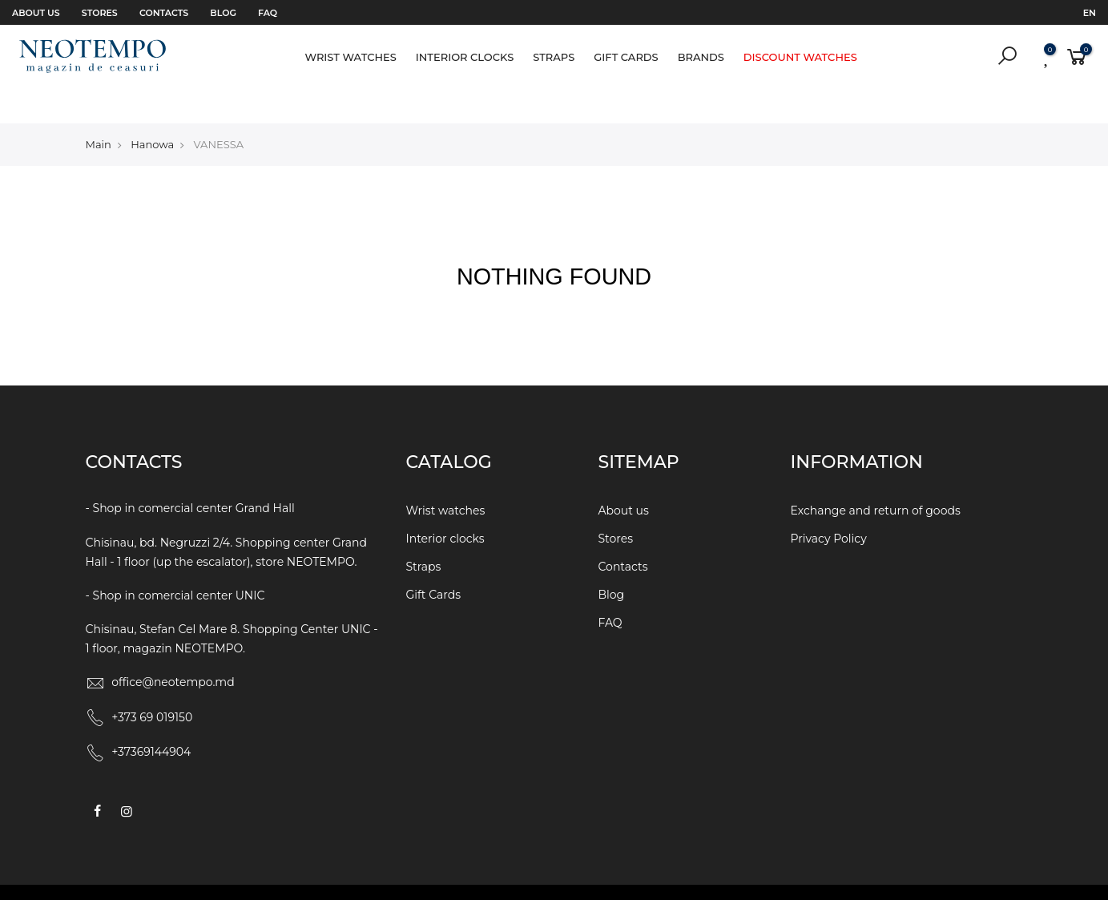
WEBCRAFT (700, 875)
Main (98, 109)
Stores (100, 12)
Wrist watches (350, 56)
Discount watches (800, 56)
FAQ (267, 12)
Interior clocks (465, 56)
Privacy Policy (829, 505)
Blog (223, 12)
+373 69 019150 (151, 683)
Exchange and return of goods (876, 477)
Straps (553, 56)
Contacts (163, 12)
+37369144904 (151, 718)
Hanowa (152, 109)
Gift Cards (626, 56)
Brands (701, 56)
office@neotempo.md (173, 648)
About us (36, 12)
